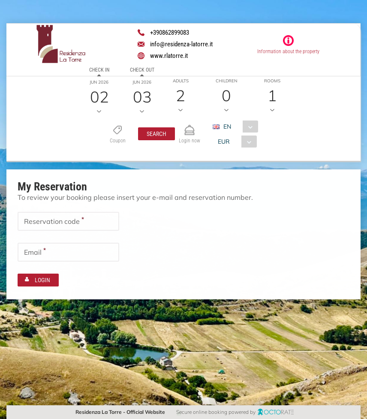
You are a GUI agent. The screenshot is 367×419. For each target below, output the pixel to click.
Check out (142, 69)
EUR (223, 141)
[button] (156, 133)
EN (227, 126)
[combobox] (238, 126)
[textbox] (68, 221)
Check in (99, 69)
